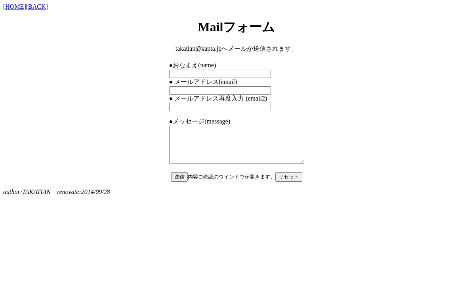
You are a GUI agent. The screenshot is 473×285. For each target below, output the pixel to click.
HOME (14, 6)
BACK (37, 6)
